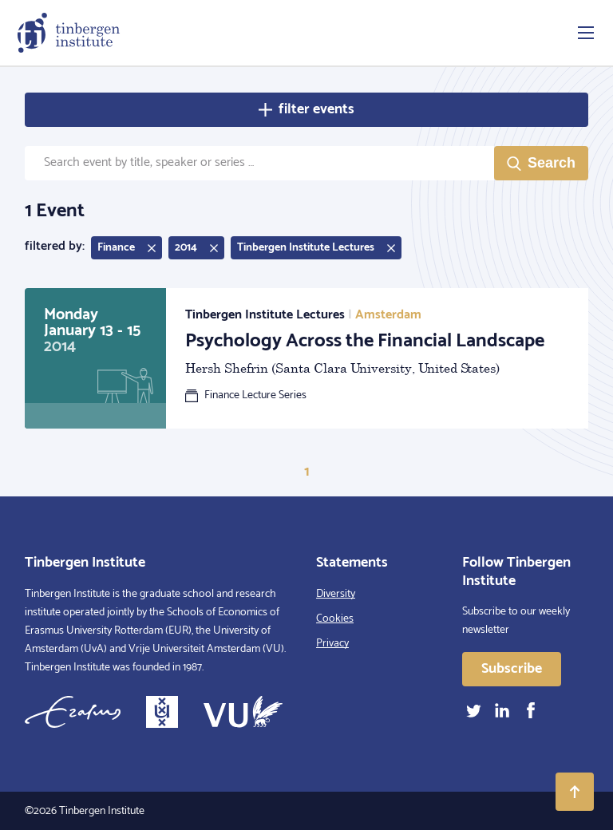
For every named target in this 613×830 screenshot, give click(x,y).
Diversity (335, 594)
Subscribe (511, 669)
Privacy (332, 643)
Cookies (335, 619)
